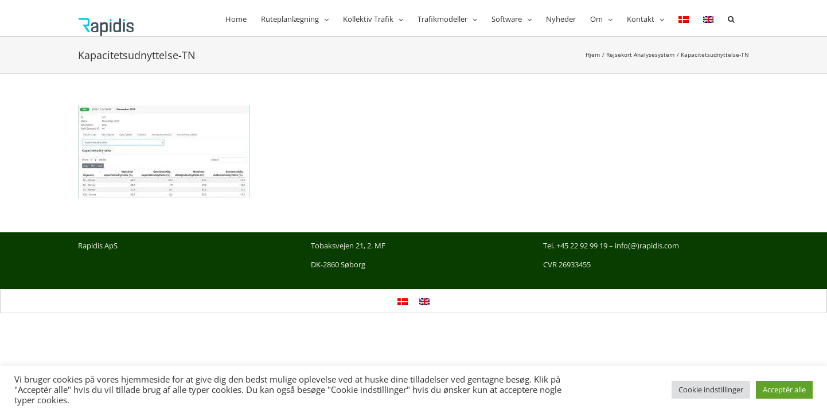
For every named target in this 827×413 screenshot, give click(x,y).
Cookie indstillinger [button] (710, 389)
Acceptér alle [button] (784, 389)
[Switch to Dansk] (403, 301)
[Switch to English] (717, 18)
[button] (745, 18)
